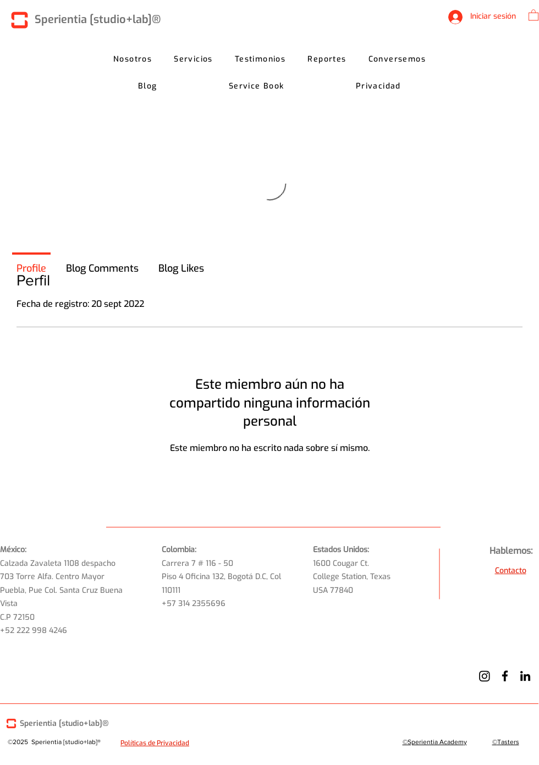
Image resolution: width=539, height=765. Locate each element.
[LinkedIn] (525, 676)
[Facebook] (505, 676)
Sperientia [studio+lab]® (98, 19)
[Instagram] (484, 676)
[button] (533, 14)
